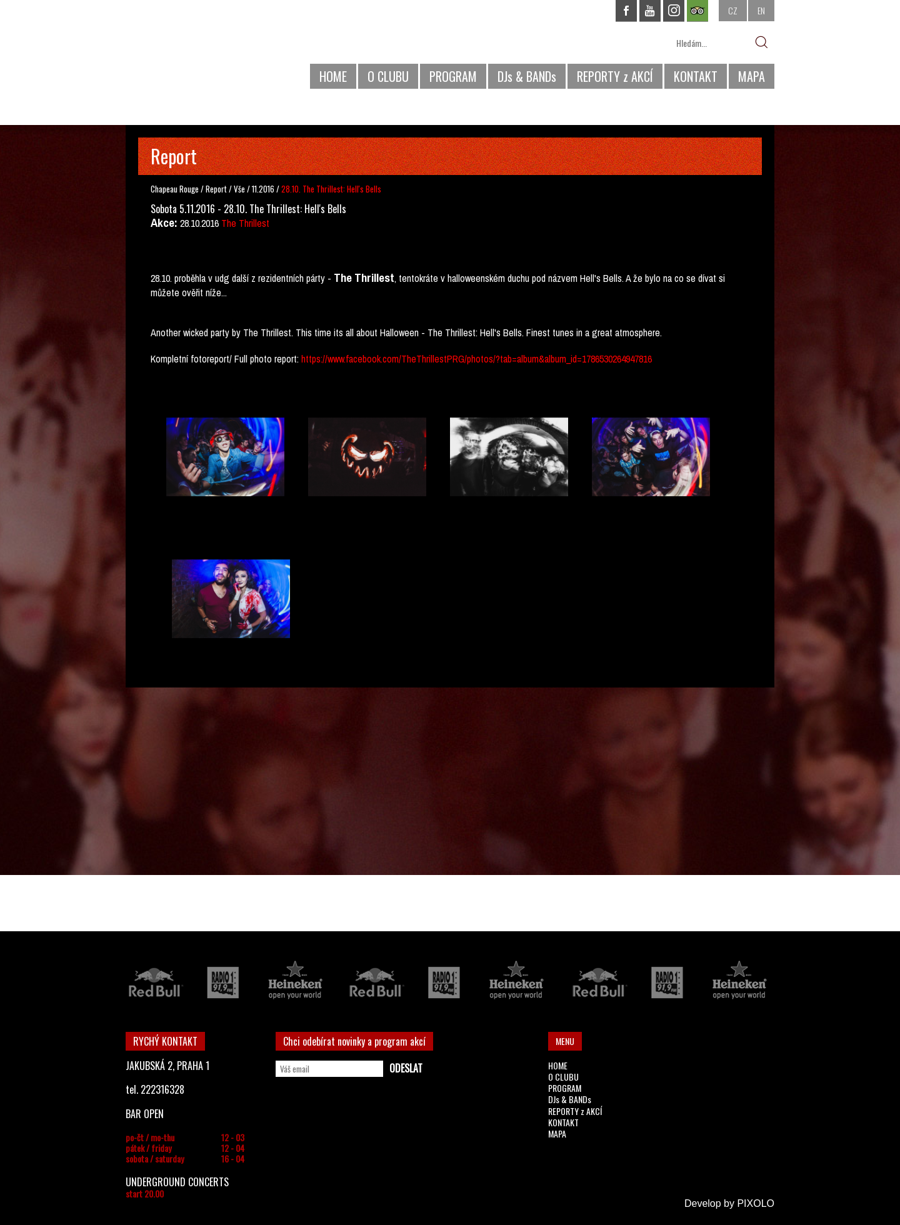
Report (216, 188)
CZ (733, 10)
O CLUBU (388, 76)
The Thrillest (245, 223)
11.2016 (263, 188)
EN (761, 10)
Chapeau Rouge (175, 188)
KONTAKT (696, 76)
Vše (240, 188)
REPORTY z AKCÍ (615, 76)
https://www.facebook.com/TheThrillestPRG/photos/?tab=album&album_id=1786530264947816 (476, 359)
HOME (333, 76)
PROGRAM (453, 76)
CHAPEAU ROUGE (194, 49)
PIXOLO (755, 1203)
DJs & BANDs (527, 76)
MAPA (751, 76)
